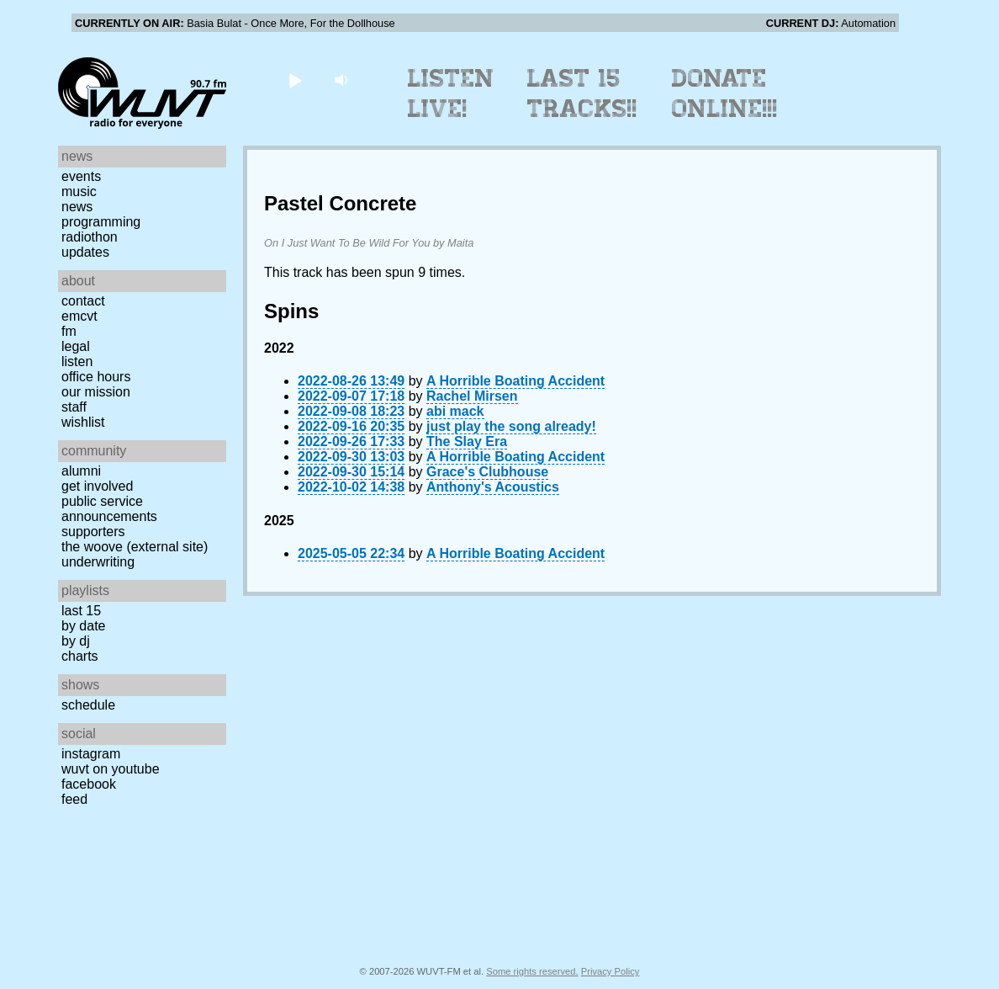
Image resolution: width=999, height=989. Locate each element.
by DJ (75, 641)
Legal (75, 346)
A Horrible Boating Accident (515, 381)
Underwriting (98, 562)
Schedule (88, 705)
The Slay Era (466, 441)
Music (79, 191)
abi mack (455, 411)
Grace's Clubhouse (487, 472)
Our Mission (95, 392)
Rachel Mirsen (471, 396)
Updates (85, 252)
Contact (83, 301)
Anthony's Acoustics (492, 487)
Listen (76, 361)
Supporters (93, 531)
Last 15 (81, 611)
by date (83, 626)
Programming (100, 222)
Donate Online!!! (725, 93)
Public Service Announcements (109, 509)
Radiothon (89, 237)
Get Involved (97, 486)
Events (81, 176)
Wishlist (83, 422)
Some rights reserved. (532, 971)
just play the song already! (511, 426)
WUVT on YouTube (110, 769)
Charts (79, 656)
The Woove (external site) (134, 547)
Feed (74, 799)
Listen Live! (451, 93)
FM (69, 331)
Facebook (88, 784)
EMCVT (79, 316)
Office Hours (95, 377)
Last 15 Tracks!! (582, 93)
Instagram (90, 754)
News (76, 206)
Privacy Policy (610, 971)
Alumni (81, 471)
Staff (74, 407)
